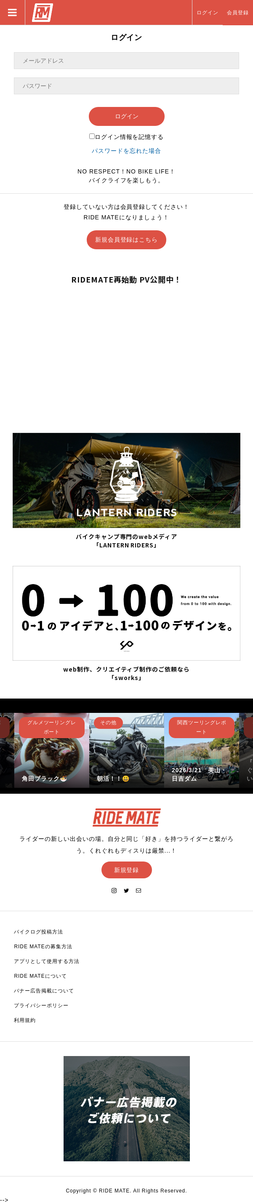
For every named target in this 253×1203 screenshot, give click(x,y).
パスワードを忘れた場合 (126, 150)
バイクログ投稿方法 (38, 932)
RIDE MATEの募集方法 (43, 947)
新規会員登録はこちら (126, 239)
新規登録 (126, 870)
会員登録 (238, 13)
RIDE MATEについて (40, 976)
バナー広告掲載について (44, 991)
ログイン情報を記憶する (126, 136)
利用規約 (25, 1020)
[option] (51, 750)
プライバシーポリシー (41, 1005)
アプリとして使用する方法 (47, 961)
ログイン (207, 13)
